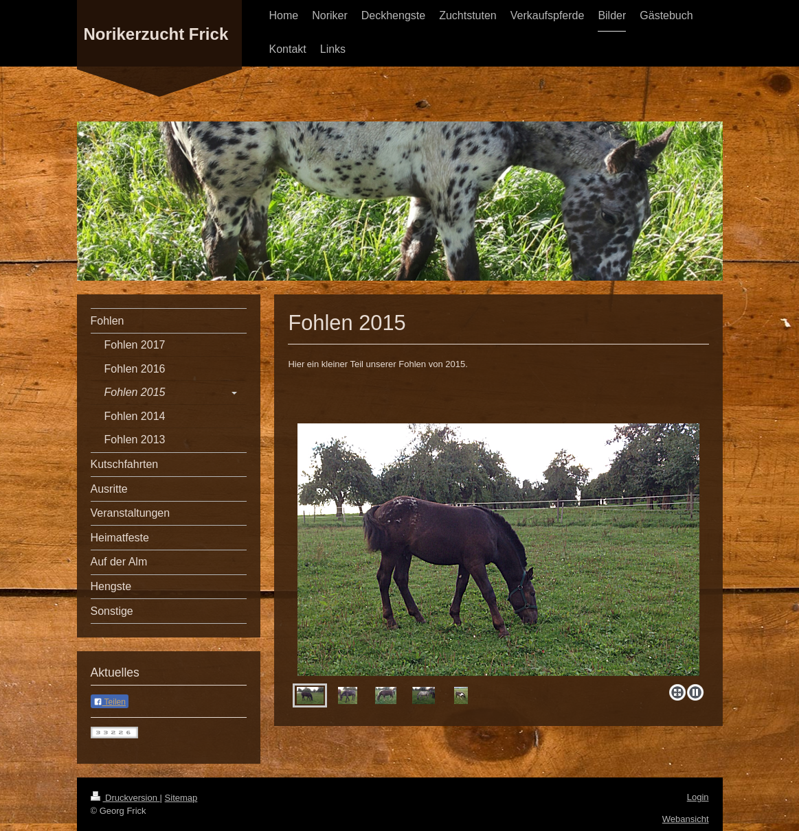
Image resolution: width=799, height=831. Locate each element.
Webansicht (685, 819)
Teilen (109, 702)
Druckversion (125, 798)
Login (698, 797)
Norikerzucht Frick (156, 34)
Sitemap (181, 798)
